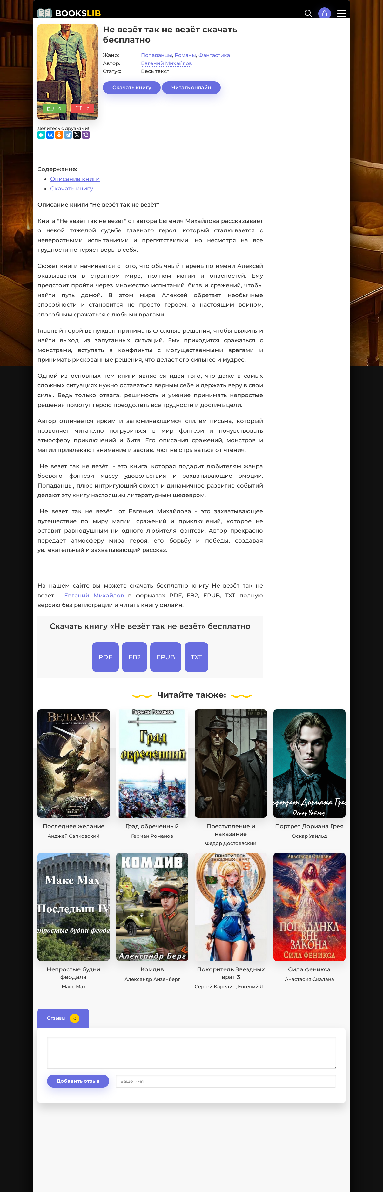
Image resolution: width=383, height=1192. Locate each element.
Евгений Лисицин (260, 986)
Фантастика (214, 55)
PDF (105, 657)
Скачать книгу (131, 87)
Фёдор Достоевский (230, 843)
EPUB (166, 657)
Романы (185, 55)
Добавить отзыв (78, 1081)
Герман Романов (152, 836)
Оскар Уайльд (309, 836)
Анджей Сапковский (73, 836)
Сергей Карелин (215, 986)
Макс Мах (74, 986)
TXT (196, 657)
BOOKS (78, 13)
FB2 (134, 657)
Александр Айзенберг (152, 979)
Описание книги (75, 179)
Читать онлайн (191, 87)
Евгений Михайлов (166, 63)
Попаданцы (156, 55)
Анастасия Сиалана (309, 979)
